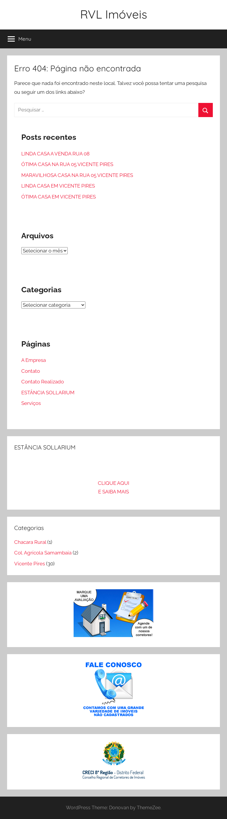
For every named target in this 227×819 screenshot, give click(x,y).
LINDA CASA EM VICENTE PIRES (58, 186)
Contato (30, 371)
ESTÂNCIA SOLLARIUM (47, 392)
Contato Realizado (42, 382)
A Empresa (33, 360)
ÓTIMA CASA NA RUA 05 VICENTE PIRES (67, 164)
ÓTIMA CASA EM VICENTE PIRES (58, 197)
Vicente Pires (29, 564)
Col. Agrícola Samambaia (43, 553)
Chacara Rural (30, 542)
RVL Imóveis (113, 14)
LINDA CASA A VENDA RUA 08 (55, 154)
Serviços (31, 403)
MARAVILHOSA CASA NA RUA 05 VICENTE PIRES (77, 175)
